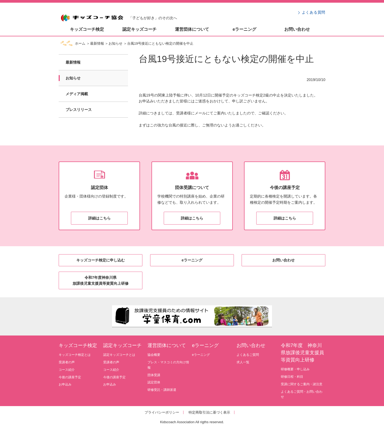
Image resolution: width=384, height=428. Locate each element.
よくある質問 (313, 12)
